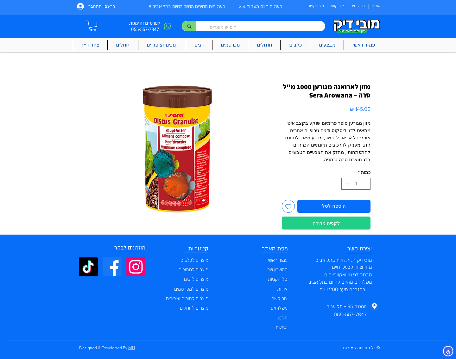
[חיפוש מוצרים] (264, 27)
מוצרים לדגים (196, 279)
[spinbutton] (356, 183)
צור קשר (280, 298)
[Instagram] (135, 266)
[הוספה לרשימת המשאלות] (288, 206)
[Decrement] (366, 183)
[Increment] (346, 183)
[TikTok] (88, 266)
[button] (92, 26)
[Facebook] (112, 266)
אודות (282, 289)
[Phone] (167, 26)
